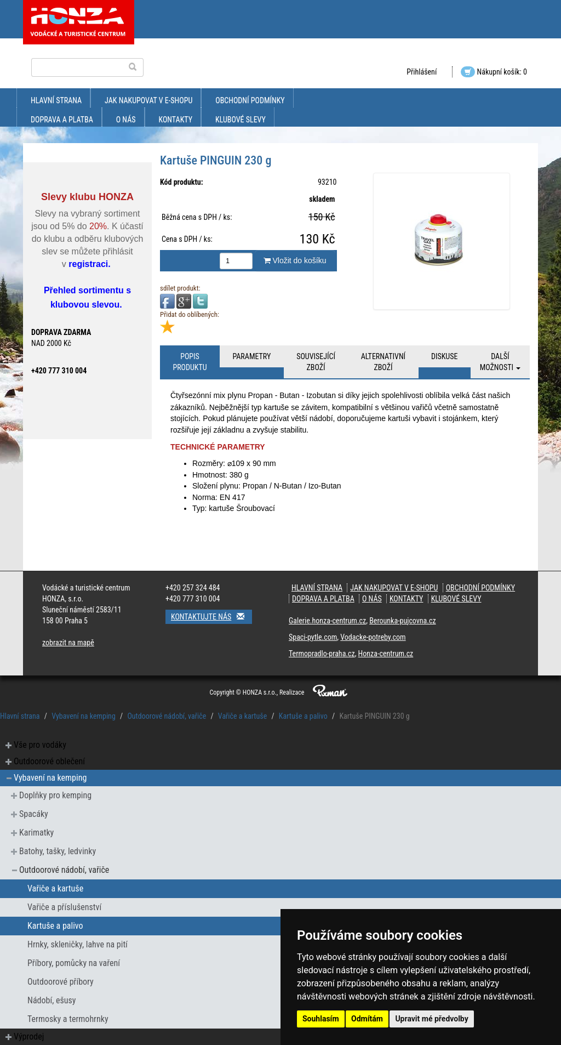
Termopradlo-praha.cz (322, 653)
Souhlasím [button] (320, 1018)
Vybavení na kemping (83, 716)
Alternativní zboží (383, 362)
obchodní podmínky (249, 100)
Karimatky (36, 832)
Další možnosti (500, 362)
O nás (126, 119)
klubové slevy (240, 119)
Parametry (251, 356)
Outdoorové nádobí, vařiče (166, 716)
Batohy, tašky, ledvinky (57, 851)
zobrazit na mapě (68, 642)
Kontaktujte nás (211, 616)
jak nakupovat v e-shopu (148, 100)
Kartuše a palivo (303, 716)
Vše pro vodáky (40, 745)
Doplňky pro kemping (55, 795)
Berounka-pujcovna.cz (402, 620)
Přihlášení (422, 71)
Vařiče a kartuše (242, 716)
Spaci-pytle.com (313, 637)
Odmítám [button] (367, 1018)
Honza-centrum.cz (386, 653)
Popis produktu (190, 362)
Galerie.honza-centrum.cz (327, 620)
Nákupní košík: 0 (494, 71)
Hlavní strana (56, 100)
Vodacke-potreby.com (372, 637)
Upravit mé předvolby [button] (431, 1018)
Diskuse (444, 356)
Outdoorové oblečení (49, 761)
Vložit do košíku (295, 260)
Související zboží (315, 362)
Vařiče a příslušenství (64, 907)
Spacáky (33, 814)
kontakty (176, 119)
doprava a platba (62, 119)
